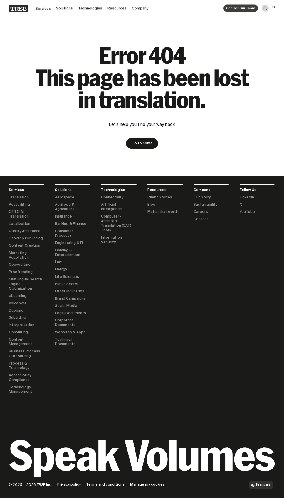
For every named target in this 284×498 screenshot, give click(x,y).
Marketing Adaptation (19, 255)
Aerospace (64, 197)
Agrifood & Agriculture (65, 207)
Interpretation (21, 325)
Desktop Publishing (26, 238)
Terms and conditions (105, 485)
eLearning (17, 296)
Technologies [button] (90, 7)
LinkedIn (247, 197)
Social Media (66, 306)
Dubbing (16, 310)
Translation (19, 197)
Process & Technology (19, 366)
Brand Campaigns (70, 298)
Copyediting (20, 265)
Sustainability (205, 205)
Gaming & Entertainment (68, 253)
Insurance (63, 216)
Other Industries (69, 291)
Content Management (20, 342)
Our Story (202, 197)
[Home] (18, 7)
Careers (201, 212)
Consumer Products (64, 234)
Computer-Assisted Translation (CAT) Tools (116, 223)
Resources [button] (117, 7)
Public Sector (67, 284)
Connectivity (112, 197)
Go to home (142, 143)
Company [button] (140, 6)
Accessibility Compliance (20, 378)
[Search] (265, 5)
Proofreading (21, 272)
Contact (201, 219)
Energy (61, 269)
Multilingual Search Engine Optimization (25, 284)
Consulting (18, 332)
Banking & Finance (70, 224)
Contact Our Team (240, 6)
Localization (19, 224)
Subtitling (17, 318)
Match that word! (162, 212)
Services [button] (43, 7)
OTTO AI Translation (19, 214)
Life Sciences (67, 277)
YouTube (247, 212)
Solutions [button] (64, 7)
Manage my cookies (147, 485)
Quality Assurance (25, 231)
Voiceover (17, 303)
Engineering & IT (69, 243)
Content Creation (24, 246)
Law (58, 262)
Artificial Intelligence (111, 207)
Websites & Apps (70, 332)
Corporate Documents (65, 323)
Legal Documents (70, 313)
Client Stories (159, 197)
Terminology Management (20, 390)
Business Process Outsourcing (24, 354)
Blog (151, 205)
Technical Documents (65, 342)
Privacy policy (69, 485)
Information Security (111, 240)
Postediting (19, 205)
